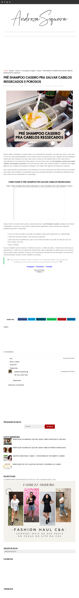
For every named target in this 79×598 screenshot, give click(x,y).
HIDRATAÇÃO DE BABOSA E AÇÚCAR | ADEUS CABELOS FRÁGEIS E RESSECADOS (39, 448)
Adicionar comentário (16, 386)
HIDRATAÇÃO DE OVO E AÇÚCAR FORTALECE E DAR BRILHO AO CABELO (37, 465)
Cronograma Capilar (29, 71)
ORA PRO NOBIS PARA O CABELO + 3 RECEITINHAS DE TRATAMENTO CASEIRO (39, 457)
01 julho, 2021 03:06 (68, 359)
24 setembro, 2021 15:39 (67, 372)
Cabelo (11, 71)
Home (6, 71)
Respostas (14, 369)
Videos (39, 71)
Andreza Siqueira (20, 372)
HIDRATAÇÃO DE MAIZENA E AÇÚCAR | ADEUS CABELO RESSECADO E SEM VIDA (39, 440)
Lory (11, 359)
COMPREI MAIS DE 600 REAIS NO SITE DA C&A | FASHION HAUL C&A (30, 480)
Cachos (17, 71)
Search (50, 427)
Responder (13, 365)
